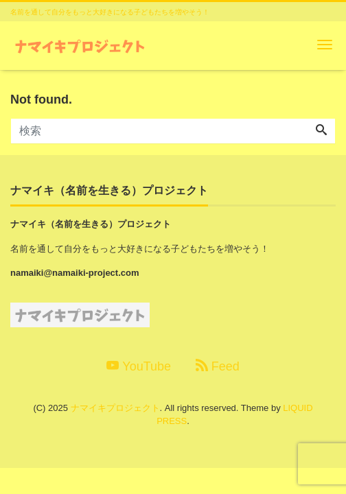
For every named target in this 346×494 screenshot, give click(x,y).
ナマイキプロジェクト (115, 408)
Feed (218, 366)
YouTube (138, 366)
